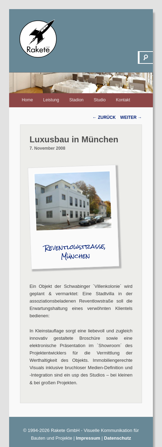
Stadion (76, 99)
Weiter (131, 117)
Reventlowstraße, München (75, 251)
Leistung (51, 99)
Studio (100, 99)
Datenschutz (117, 438)
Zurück (104, 117)
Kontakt (123, 99)
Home (27, 99)
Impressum (88, 438)
